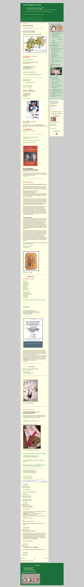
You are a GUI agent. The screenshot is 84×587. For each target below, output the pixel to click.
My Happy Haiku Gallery (28, 568)
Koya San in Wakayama (28, 59)
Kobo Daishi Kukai (27, 62)
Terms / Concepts (26, 282)
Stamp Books (25, 284)
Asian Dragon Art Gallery (55, 60)
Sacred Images (25, 288)
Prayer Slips (25, 286)
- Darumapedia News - (55, 35)
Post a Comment (25, 554)
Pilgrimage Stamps (26, 283)
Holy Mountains (25, 296)
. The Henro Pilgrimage (29, 82)
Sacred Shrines (25, 297)
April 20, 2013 (25, 502)
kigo (46, 481)
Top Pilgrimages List (26, 292)
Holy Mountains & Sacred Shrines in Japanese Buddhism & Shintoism (34, 299)
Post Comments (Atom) (29, 560)
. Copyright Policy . (53, 128)
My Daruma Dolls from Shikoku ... (28, 140)
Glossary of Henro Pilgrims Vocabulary (29, 142)
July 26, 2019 (25, 552)
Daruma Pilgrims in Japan (32, 5)
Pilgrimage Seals (25, 287)
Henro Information (28, 25)
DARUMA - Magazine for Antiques (56, 91)
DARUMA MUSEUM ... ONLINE (29, 567)
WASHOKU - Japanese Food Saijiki (29, 570)
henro (44, 481)
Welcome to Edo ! (54, 53)
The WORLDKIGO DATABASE (29, 569)
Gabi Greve (25, 504)
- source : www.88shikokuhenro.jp (28, 373)
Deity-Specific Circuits (26, 293)
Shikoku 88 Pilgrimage (26, 294)
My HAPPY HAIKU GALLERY (56, 79)
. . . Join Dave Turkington (27, 314)
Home (35, 558)
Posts (52, 107)
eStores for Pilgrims (26, 289)
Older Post (46, 558)
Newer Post (23, 558)
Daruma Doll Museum (54, 52)
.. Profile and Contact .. (53, 125)
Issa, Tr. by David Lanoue (27, 98)
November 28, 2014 (26, 527)
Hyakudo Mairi (25, 295)
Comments (53, 109)
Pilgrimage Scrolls (26, 285)
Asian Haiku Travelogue (55, 83)
